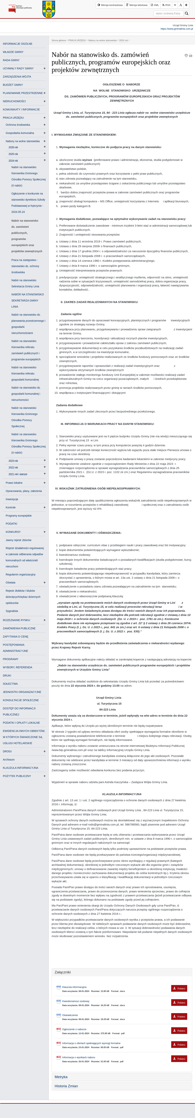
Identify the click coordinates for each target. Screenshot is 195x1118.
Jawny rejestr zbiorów (18, 540)
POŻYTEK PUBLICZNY (17, 776)
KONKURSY (15, 532)
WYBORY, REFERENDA (17, 667)
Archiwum (8, 759)
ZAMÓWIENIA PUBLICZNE (19, 628)
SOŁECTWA (10, 683)
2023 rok (13, 460)
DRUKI (7, 675)
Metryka (61, 1077)
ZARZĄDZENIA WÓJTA (17, 76)
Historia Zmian (66, 1086)
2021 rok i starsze (18, 474)
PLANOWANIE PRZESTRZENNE (23, 93)
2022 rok (13, 467)
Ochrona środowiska (19, 124)
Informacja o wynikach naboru (124, 1057)
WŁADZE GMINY (13, 51)
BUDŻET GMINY (13, 84)
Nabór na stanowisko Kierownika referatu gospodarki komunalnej (25, 373)
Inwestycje (12, 499)
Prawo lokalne (16, 482)
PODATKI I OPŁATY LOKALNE (21, 722)
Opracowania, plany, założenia (24, 491)
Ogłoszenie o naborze (124, 1029)
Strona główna (59, 40)
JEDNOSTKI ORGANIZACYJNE (22, 691)
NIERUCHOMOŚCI (14, 101)
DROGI (7, 751)
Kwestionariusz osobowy (124, 1001)
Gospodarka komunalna (21, 133)
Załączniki (63, 972)
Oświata (12, 582)
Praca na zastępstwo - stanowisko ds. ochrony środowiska (25, 266)
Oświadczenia (124, 1015)
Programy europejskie (19, 515)
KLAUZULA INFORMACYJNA (20, 767)
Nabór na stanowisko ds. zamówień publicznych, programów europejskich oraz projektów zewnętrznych (26, 236)
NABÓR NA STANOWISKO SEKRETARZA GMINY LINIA (27, 300)
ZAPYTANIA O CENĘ (15, 636)
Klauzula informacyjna (124, 987)
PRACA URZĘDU (13, 117)
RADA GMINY (11, 60)
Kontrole (12, 507)
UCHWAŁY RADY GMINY (18, 68)
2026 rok (13, 147)
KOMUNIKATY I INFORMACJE (21, 109)
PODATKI (11, 523)
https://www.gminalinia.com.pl (177, 28)
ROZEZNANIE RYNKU (16, 620)
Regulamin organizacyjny (20, 574)
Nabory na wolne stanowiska (24, 141)
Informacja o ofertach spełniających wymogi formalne (124, 1043)
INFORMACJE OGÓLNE (17, 43)
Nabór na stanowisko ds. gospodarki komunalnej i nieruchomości (26, 393)
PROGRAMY (10, 659)
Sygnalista (12, 610)
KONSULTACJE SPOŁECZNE (21, 700)
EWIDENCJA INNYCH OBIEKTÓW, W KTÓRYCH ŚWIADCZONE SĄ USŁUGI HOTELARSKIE (24, 737)
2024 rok (13, 160)
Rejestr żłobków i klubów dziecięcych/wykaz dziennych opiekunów (23, 596)
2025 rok (13, 154)
